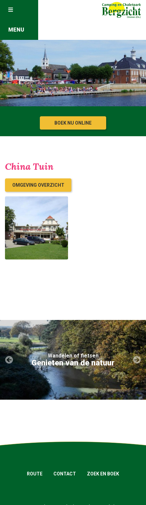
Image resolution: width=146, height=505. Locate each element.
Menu (16, 20)
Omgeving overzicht (38, 185)
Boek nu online (73, 123)
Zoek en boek (103, 473)
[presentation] (9, 360)
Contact (64, 473)
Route (34, 473)
